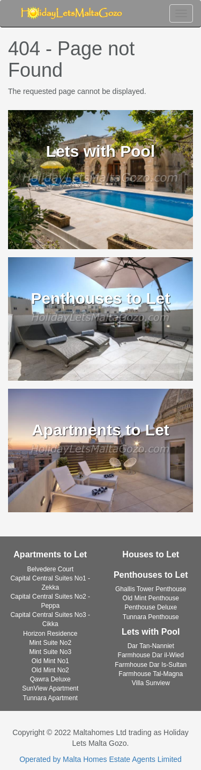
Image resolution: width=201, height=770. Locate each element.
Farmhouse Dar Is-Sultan (151, 665)
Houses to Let (150, 554)
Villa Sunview (151, 683)
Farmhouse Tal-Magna (150, 674)
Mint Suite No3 (50, 652)
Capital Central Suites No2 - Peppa (50, 601)
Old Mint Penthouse (151, 598)
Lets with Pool (151, 631)
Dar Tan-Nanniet (151, 646)
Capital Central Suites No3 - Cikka (50, 619)
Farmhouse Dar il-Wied (151, 655)
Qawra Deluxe (50, 679)
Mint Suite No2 (50, 642)
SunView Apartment (50, 688)
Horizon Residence (50, 633)
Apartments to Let (50, 554)
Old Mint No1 (50, 661)
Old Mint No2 (50, 670)
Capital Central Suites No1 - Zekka (50, 583)
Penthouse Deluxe (150, 607)
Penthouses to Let (151, 574)
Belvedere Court (50, 569)
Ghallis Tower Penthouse (151, 589)
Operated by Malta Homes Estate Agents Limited (100, 759)
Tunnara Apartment (50, 698)
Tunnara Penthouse (151, 617)
